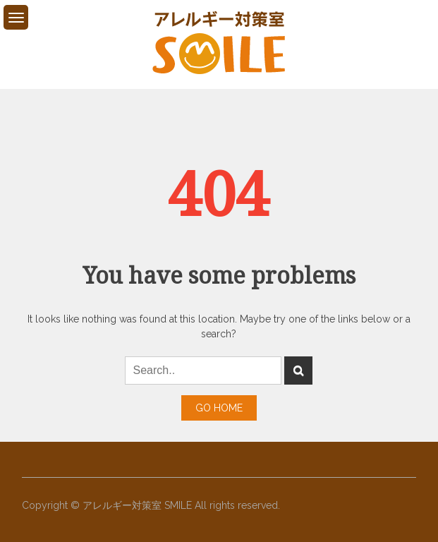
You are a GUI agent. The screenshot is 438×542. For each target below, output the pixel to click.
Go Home (219, 408)
